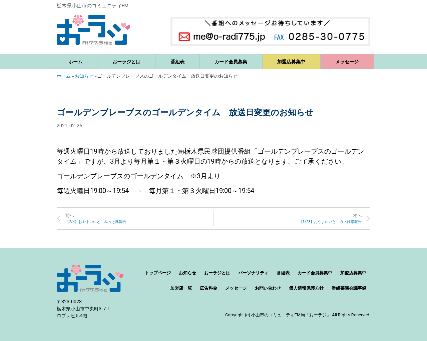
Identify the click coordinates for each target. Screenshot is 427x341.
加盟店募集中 (291, 61)
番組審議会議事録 (349, 288)
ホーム (75, 61)
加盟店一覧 (181, 288)
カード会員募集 (231, 61)
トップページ (158, 272)
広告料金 (208, 288)
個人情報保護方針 (306, 288)
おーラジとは (126, 61)
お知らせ (84, 76)
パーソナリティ (253, 272)
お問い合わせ (268, 288)
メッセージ (347, 61)
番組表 (177, 61)
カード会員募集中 (315, 272)
